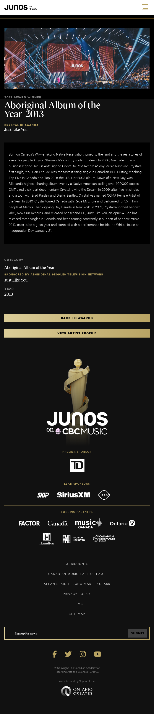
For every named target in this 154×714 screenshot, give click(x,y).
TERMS (77, 603)
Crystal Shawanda (21, 125)
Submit (138, 633)
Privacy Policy (77, 593)
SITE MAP (77, 613)
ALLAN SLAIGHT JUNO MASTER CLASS (77, 583)
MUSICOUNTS (77, 564)
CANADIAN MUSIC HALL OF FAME (77, 574)
